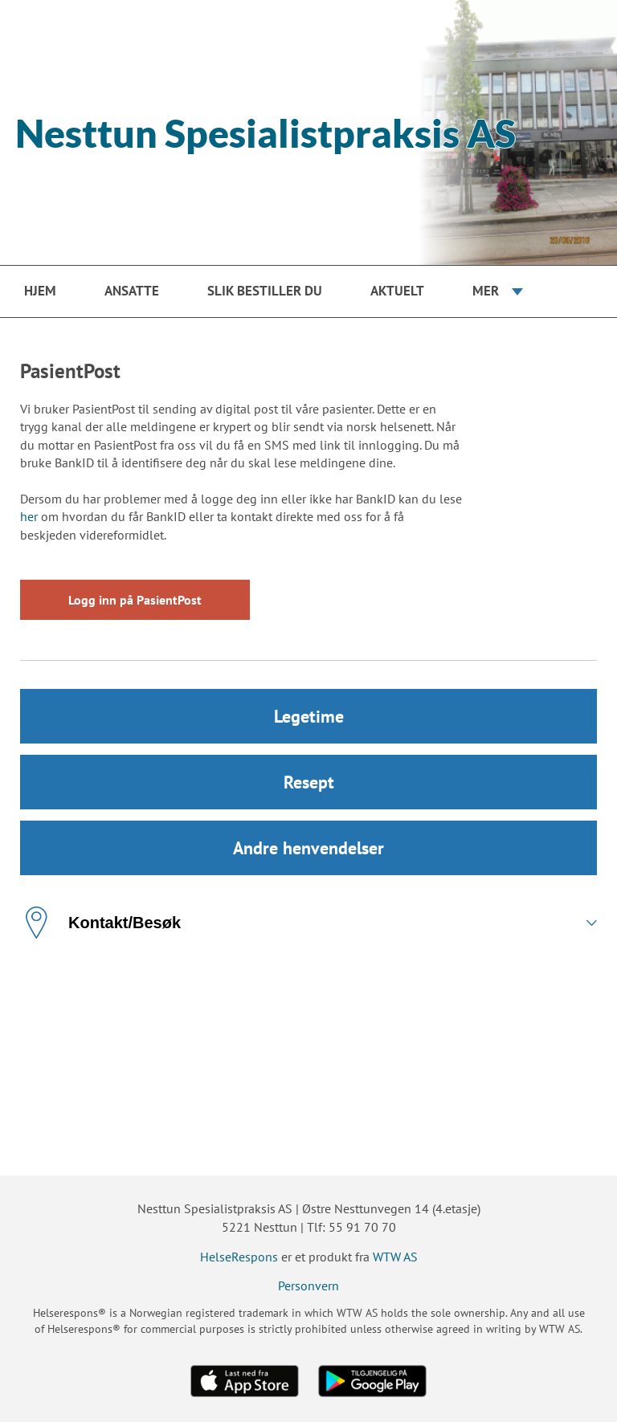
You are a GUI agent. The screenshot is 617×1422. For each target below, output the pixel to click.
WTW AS (395, 1257)
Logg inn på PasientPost (135, 600)
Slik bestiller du (264, 290)
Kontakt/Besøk (100, 923)
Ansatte (131, 290)
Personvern (308, 1285)
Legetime (309, 716)
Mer (485, 290)
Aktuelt (397, 290)
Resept (309, 782)
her (29, 516)
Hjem (40, 290)
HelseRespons (239, 1257)
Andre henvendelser (308, 848)
